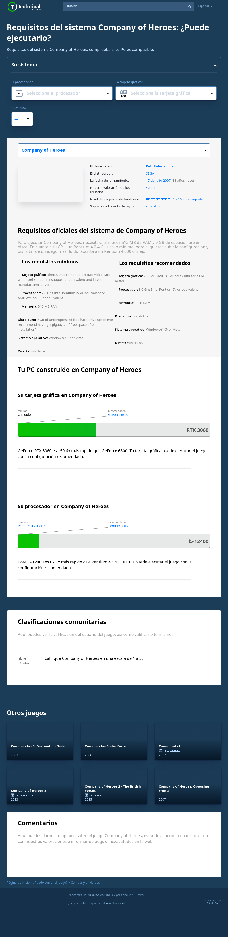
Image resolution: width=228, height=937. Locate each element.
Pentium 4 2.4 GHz (31, 526)
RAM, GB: (18, 107)
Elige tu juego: (205, 150)
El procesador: (22, 82)
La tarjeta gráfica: (128, 82)
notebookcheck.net (111, 903)
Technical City (24, 7)
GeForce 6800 (118, 414)
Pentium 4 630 (119, 526)
